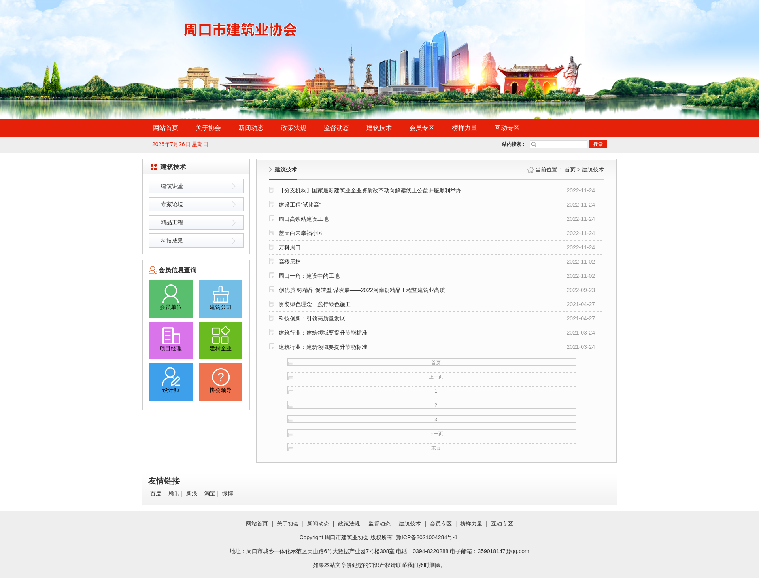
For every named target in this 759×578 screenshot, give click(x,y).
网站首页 (165, 127)
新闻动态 (251, 127)
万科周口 (290, 247)
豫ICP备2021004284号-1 (427, 537)
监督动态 (336, 127)
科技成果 (172, 240)
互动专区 (507, 127)
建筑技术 (379, 127)
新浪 (191, 493)
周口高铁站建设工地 (304, 219)
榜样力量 (464, 127)
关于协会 (208, 127)
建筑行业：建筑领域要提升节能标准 (323, 332)
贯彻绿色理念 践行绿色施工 (315, 304)
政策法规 (293, 127)
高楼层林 (290, 261)
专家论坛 (172, 204)
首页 (570, 169)
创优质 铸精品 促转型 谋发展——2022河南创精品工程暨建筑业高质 (362, 290)
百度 (155, 493)
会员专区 (421, 127)
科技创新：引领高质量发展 (312, 318)
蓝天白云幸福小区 (301, 233)
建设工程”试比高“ (300, 204)
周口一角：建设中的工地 (309, 276)
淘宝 (209, 493)
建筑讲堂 (172, 186)
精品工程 (172, 222)
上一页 (436, 377)
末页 (436, 448)
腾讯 (173, 493)
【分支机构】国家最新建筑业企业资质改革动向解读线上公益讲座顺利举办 (370, 190)
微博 (227, 493)
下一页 (436, 434)
